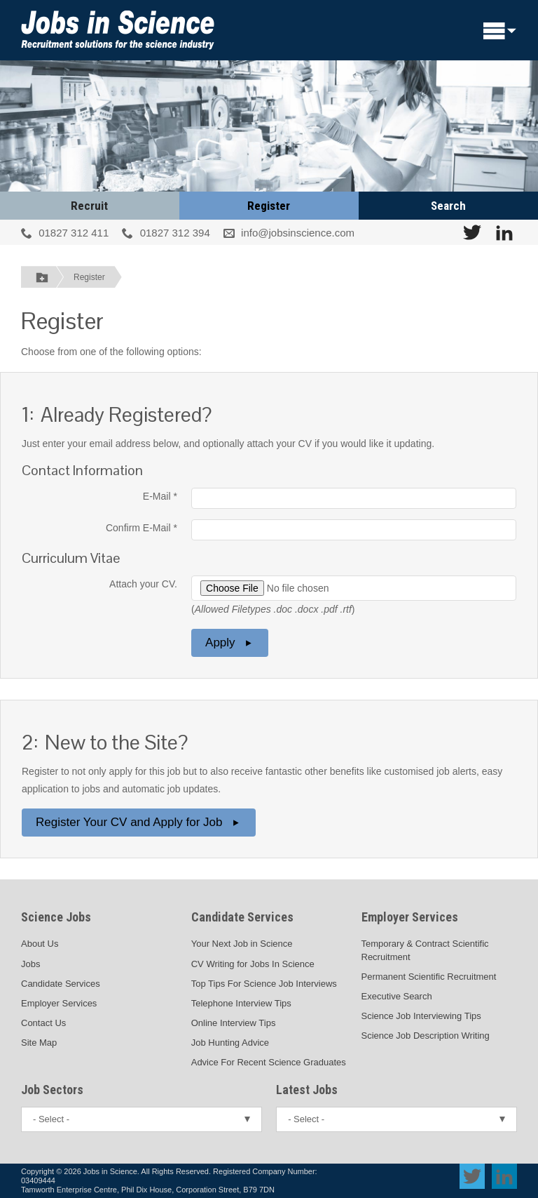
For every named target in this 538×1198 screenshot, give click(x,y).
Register (268, 206)
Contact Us (43, 1023)
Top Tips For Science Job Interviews (264, 983)
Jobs (30, 964)
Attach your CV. (143, 584)
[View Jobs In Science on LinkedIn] (504, 232)
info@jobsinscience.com (297, 233)
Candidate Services (60, 983)
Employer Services (59, 1003)
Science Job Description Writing (425, 1035)
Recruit (89, 206)
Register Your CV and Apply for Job (139, 822)
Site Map (39, 1042)
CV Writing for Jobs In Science (253, 964)
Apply (229, 642)
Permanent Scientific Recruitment (429, 976)
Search (448, 206)
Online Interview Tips (233, 1023)
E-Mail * (160, 496)
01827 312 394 (175, 233)
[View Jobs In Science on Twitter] (472, 232)
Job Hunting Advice (230, 1042)
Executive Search (396, 996)
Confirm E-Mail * (141, 527)
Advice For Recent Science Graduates (268, 1062)
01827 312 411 (74, 233)
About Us (39, 943)
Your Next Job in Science (242, 943)
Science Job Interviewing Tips (421, 1016)
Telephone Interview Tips (241, 1003)
